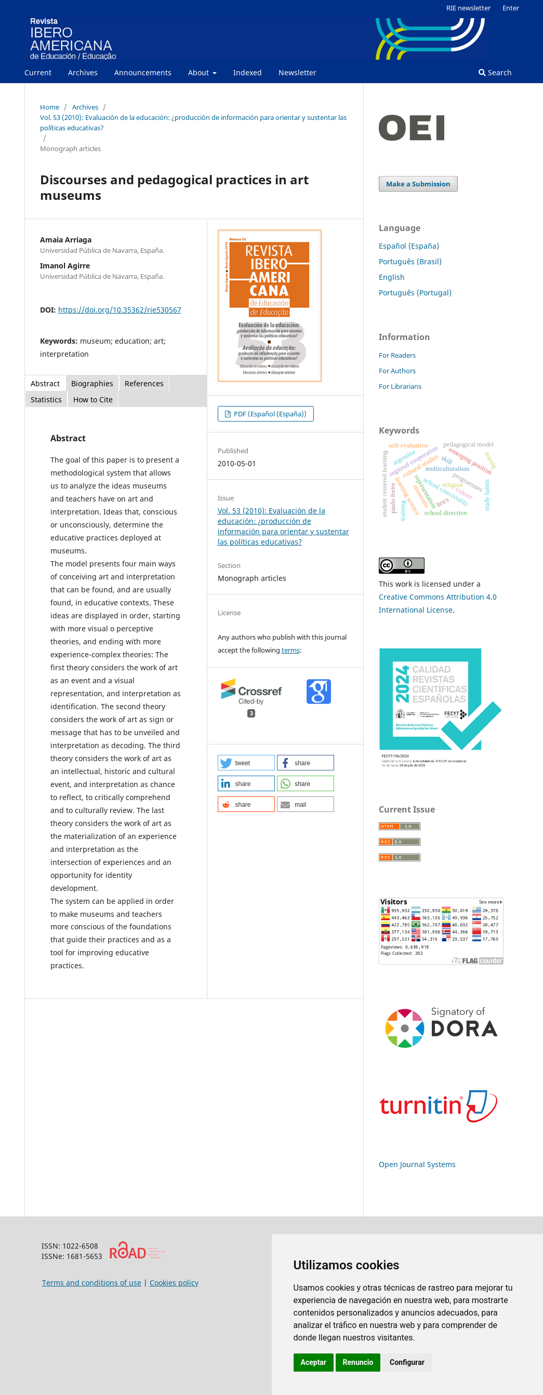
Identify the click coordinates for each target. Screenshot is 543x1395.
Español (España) (409, 246)
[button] (246, 762)
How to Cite (93, 399)
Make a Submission (418, 183)
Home (49, 107)
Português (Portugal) (415, 292)
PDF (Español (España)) (269, 413)
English (392, 277)
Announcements (142, 72)
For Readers (397, 355)
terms (291, 650)
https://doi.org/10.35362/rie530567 (119, 310)
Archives (83, 72)
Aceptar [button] (314, 1362)
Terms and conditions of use (91, 1283)
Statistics (46, 399)
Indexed (247, 72)
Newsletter (297, 72)
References (144, 383)
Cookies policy (174, 1283)
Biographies (92, 383)
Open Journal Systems (417, 1164)
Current (37, 72)
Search (495, 72)
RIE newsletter (468, 7)
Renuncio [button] (358, 1362)
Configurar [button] (407, 1362)
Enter (510, 7)
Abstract (45, 383)
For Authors (397, 370)
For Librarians (400, 386)
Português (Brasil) (410, 261)
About (199, 72)
